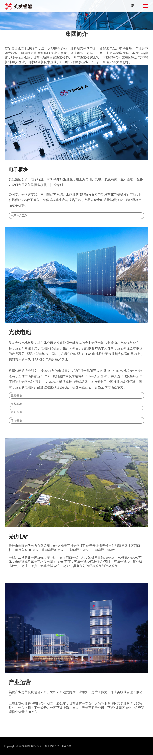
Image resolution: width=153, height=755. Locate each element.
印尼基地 (16, 420)
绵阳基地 (16, 412)
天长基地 (16, 403)
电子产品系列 (19, 215)
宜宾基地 (16, 395)
